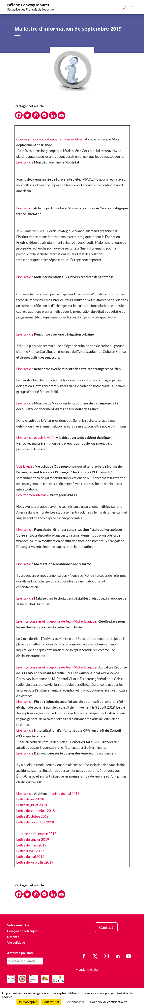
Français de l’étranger (22, 931)
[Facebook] (19, 115)
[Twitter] (27, 115)
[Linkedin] (53, 115)
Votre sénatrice (18, 925)
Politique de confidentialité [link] (108, 1002)
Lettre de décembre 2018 (37, 834)
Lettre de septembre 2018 (35, 811)
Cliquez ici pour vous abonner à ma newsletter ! (50, 139)
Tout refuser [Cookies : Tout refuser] (51, 1002)
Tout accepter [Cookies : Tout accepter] (27, 1002)
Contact (106, 927)
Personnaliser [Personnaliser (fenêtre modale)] (74, 1002)
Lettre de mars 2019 (31, 845)
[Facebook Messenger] (44, 115)
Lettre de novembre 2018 (35, 822)
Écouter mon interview (32, 495)
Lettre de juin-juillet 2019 (34, 862)
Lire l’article (24, 162)
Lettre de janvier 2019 (32, 839)
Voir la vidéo (25, 466)
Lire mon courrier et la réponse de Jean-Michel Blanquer (57, 621)
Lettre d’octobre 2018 (32, 816)
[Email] (61, 115)
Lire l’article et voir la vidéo (35, 438)
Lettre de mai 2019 (30, 857)
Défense (13, 936)
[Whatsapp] (36, 115)
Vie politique (16, 942)
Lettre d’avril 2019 (30, 851)
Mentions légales (87, 969)
